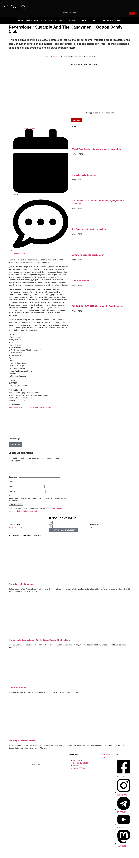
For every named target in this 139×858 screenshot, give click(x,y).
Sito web (12, 494)
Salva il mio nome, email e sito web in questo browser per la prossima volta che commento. (37, 502)
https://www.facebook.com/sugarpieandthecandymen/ (30, 407)
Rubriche (48, 20)
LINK (91, 530)
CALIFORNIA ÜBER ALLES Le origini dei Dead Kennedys (97, 306)
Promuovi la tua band (112, 20)
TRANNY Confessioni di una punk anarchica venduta (96, 149)
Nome (11, 484)
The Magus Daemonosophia (22, 743)
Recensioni (54, 57)
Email (11, 489)
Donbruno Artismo (80, 280)
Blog (60, 20)
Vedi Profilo (15, 444)
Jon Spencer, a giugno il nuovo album (89, 229)
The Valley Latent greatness (85, 175)
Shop (94, 20)
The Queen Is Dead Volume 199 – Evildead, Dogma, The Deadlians (39, 642)
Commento (13, 480)
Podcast (72, 20)
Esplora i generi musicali (28, 20)
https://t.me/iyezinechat (15, 530)
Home (46, 57)
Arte (84, 20)
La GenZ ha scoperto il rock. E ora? (88, 255)
